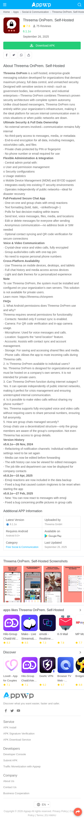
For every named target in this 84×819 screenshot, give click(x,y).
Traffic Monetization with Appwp (22, 766)
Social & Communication (35, 12)
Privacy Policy (60, 811)
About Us (8, 781)
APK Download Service (17, 739)
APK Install (9, 727)
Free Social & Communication (22, 547)
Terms (39, 815)
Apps (16, 12)
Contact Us (9, 787)
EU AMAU (50, 815)
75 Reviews (43, 26)
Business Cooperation (16, 793)
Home (6, 12)
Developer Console (14, 754)
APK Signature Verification (18, 733)
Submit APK (10, 760)
